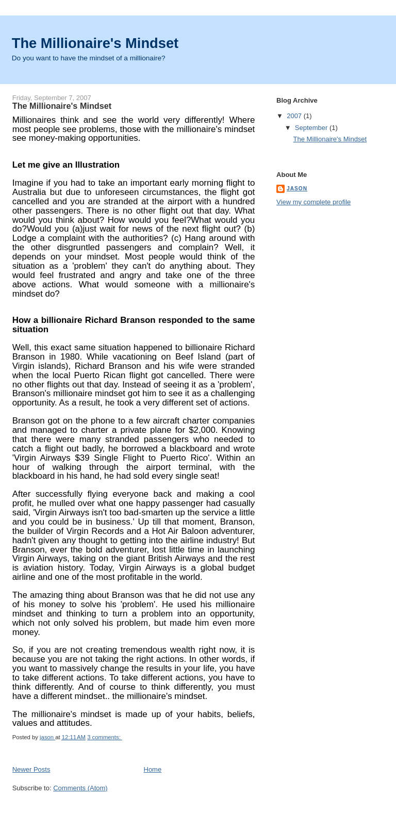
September (312, 128)
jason (297, 188)
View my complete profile (313, 202)
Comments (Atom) (80, 788)
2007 (295, 116)
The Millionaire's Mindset (95, 43)
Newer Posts (31, 769)
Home (153, 769)
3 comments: (104, 737)
